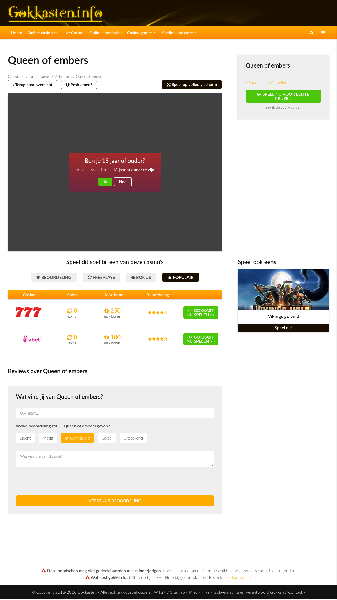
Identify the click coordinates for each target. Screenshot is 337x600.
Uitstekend (133, 438)
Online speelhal (104, 32)
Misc (193, 592)
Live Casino (72, 32)
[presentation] (56, 481)
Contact (295, 592)
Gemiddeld (80, 438)
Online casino (41, 32)
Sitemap (177, 592)
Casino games (140, 32)
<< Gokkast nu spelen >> (200, 312)
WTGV (160, 592)
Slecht (25, 438)
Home (16, 32)
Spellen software (177, 32)
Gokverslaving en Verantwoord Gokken (249, 592)
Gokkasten (16, 76)
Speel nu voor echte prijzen (283, 96)
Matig (48, 438)
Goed (107, 438)
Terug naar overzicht (33, 84)
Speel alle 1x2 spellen (266, 82)
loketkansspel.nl (237, 577)
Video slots (63, 76)
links (205, 592)
